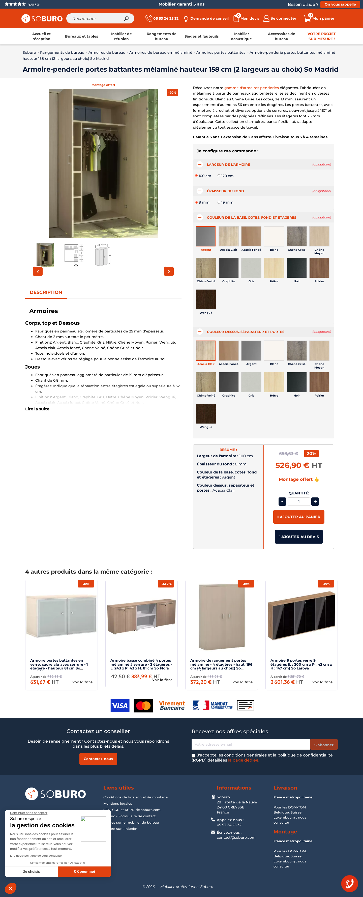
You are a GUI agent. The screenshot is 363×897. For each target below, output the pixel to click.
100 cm (205, 178)
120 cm (227, 178)
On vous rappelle (340, 4)
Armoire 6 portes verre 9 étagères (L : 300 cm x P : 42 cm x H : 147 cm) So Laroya (301, 667)
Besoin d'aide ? (303, 4)
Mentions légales (117, 803)
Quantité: (299, 496)
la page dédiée (243, 760)
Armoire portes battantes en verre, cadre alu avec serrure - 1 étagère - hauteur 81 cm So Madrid (59, 669)
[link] (41, 39)
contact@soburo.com (236, 837)
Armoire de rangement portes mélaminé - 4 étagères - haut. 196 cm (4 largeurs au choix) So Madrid (221, 669)
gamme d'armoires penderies (251, 90)
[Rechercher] (102, 20)
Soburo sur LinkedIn (120, 829)
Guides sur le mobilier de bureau (131, 822)
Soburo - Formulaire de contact (129, 816)
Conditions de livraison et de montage (135, 797)
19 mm (227, 205)
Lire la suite (37, 411)
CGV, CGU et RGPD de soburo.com (132, 810)
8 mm (204, 205)
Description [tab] (46, 295)
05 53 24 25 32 (229, 825)
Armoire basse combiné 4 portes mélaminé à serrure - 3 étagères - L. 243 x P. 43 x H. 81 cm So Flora (141, 667)
